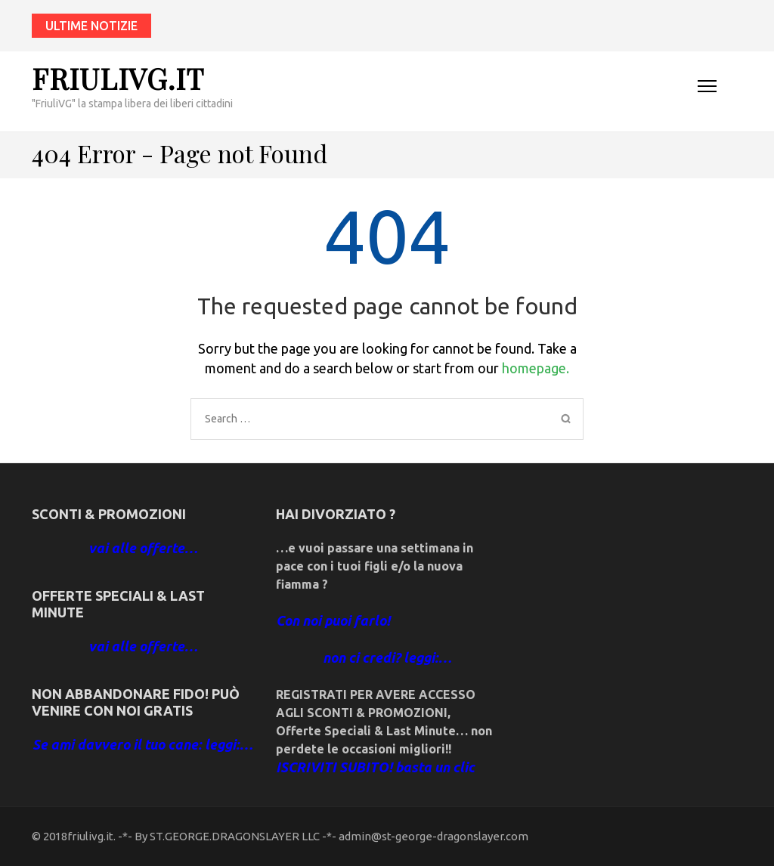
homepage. (535, 368)
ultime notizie (91, 25)
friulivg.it (118, 78)
